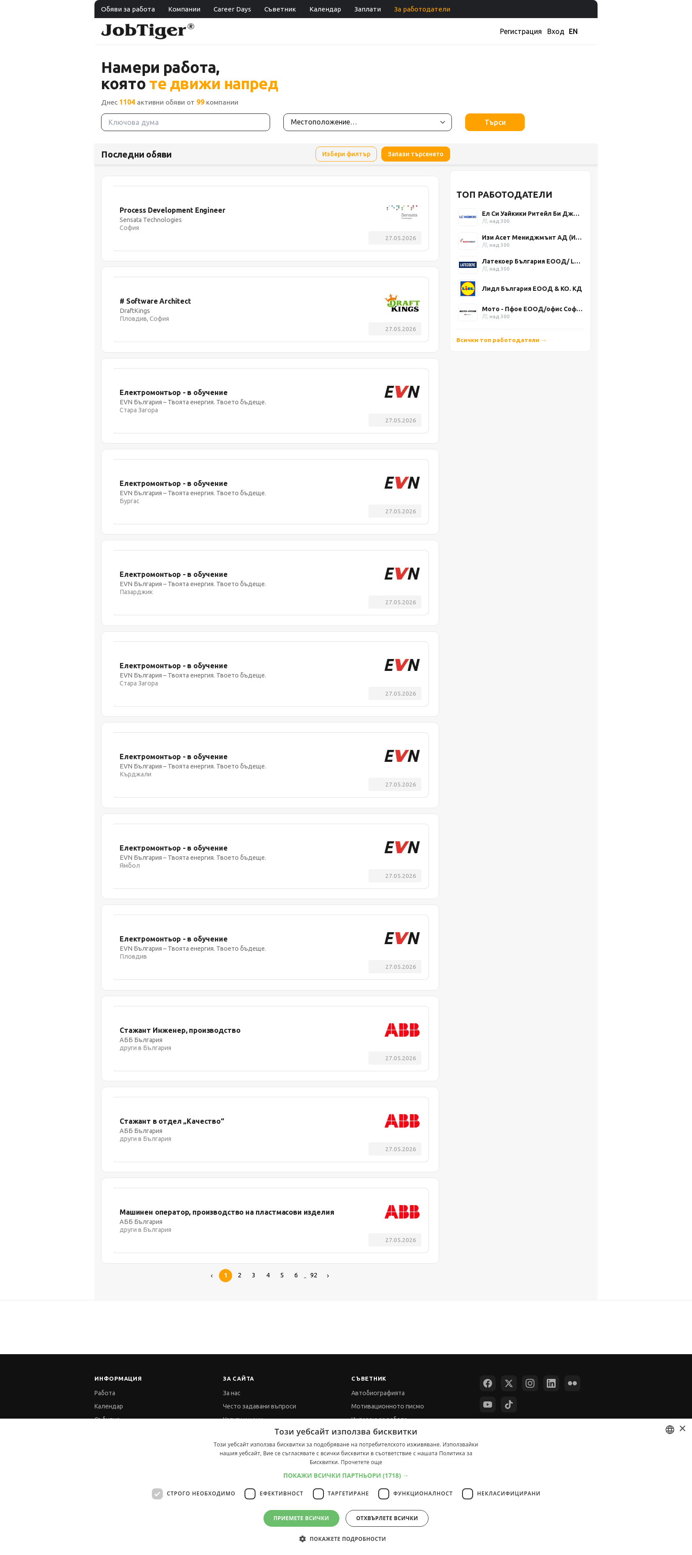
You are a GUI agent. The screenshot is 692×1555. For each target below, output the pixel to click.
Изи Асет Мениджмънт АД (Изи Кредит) (532, 237)
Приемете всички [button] (301, 1518)
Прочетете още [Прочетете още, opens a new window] (361, 1462)
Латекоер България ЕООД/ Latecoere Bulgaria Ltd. (532, 261)
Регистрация (521, 31)
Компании (184, 9)
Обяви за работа (128, 9)
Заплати (367, 9)
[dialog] (346, 1487)
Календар (325, 9)
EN (573, 31)
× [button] (682, 1429)
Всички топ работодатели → (501, 339)
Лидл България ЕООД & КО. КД (532, 288)
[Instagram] (530, 1383)
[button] (346, 1475)
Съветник (280, 9)
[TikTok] (509, 1404)
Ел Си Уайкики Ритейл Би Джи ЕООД (532, 213)
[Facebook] (488, 1383)
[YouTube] (488, 1404)
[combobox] (670, 1429)
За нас (232, 1393)
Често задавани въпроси (259, 1406)
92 (313, 1275)
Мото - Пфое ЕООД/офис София (532, 309)
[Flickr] (572, 1383)
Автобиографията (378, 1393)
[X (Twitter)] (509, 1383)
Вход (555, 31)
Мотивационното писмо (387, 1406)
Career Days (232, 9)
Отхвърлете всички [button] (387, 1518)
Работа (104, 1393)
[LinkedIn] (551, 1383)
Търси (495, 122)
